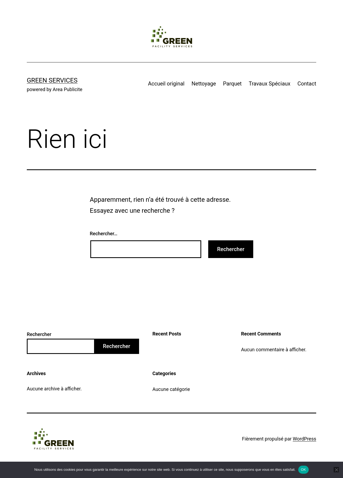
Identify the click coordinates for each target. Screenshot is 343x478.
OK (303, 470)
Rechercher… (103, 233)
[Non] (336, 469)
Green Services (52, 80)
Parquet (232, 83)
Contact (306, 83)
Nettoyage (204, 83)
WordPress (304, 439)
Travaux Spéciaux (269, 83)
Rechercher (39, 334)
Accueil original (166, 83)
